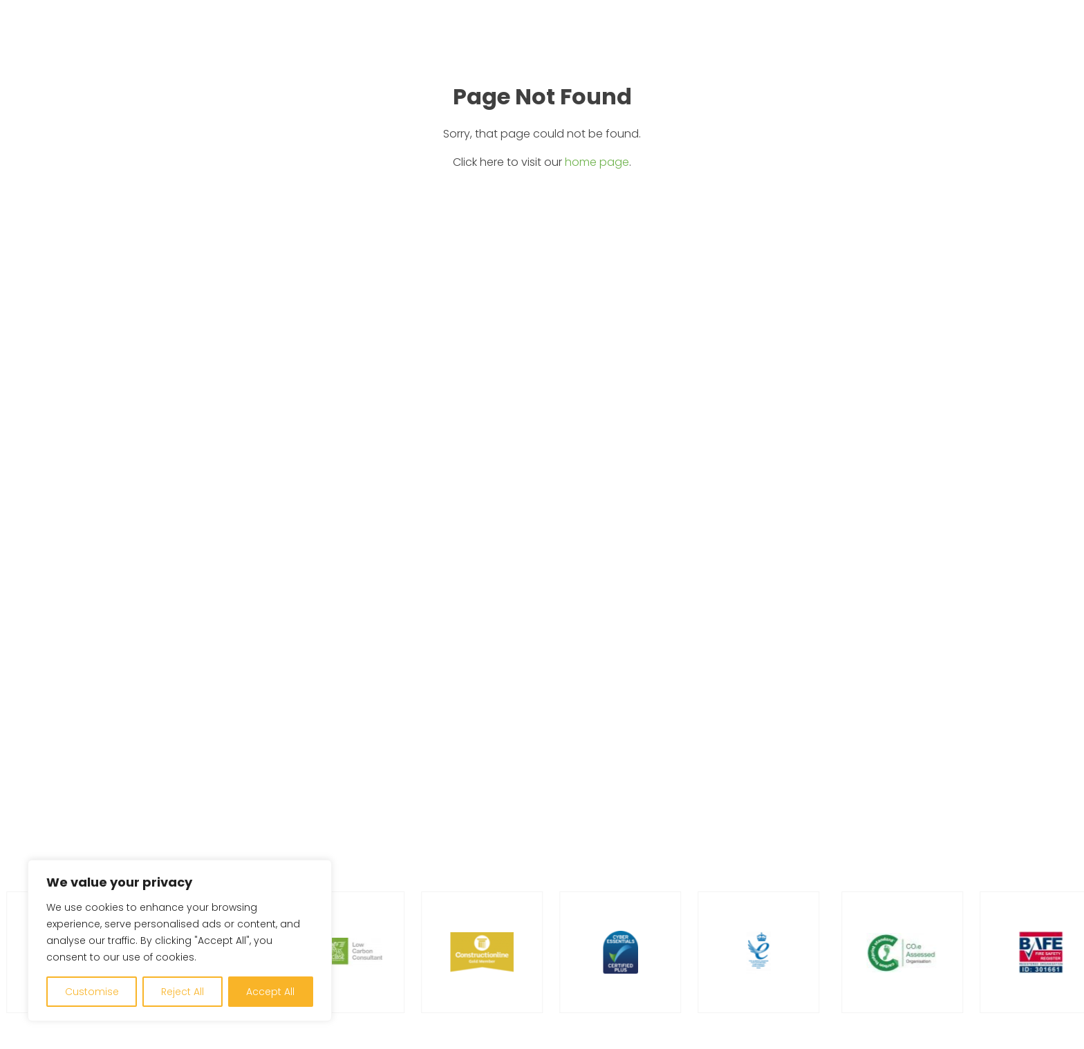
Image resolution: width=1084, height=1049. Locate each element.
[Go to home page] (76, 45)
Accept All (270, 992)
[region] (180, 940)
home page (597, 162)
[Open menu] (1044, 46)
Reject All (182, 992)
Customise (92, 992)
